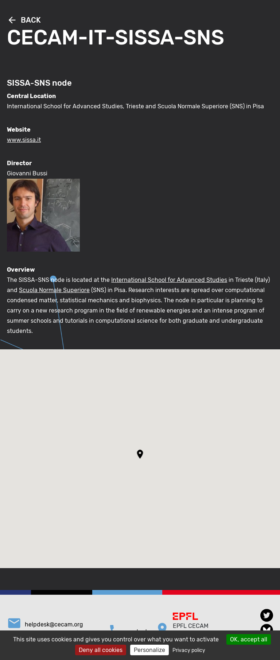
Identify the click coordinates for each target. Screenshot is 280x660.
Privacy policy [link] (188, 650)
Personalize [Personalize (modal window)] (149, 650)
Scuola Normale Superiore (54, 290)
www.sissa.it (24, 139)
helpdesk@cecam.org (54, 624)
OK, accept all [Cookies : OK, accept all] (248, 639)
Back (24, 20)
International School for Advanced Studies (169, 279)
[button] (140, 454)
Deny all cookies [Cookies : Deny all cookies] (100, 650)
